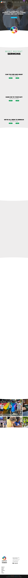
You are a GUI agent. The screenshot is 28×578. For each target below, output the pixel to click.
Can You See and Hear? (14, 74)
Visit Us (2, 568)
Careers (2, 572)
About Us (2, 567)
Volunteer (3, 570)
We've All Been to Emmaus (14, 120)
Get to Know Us (14, 17)
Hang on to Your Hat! (14, 97)
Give (2, 571)
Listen (17, 100)
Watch (11, 100)
